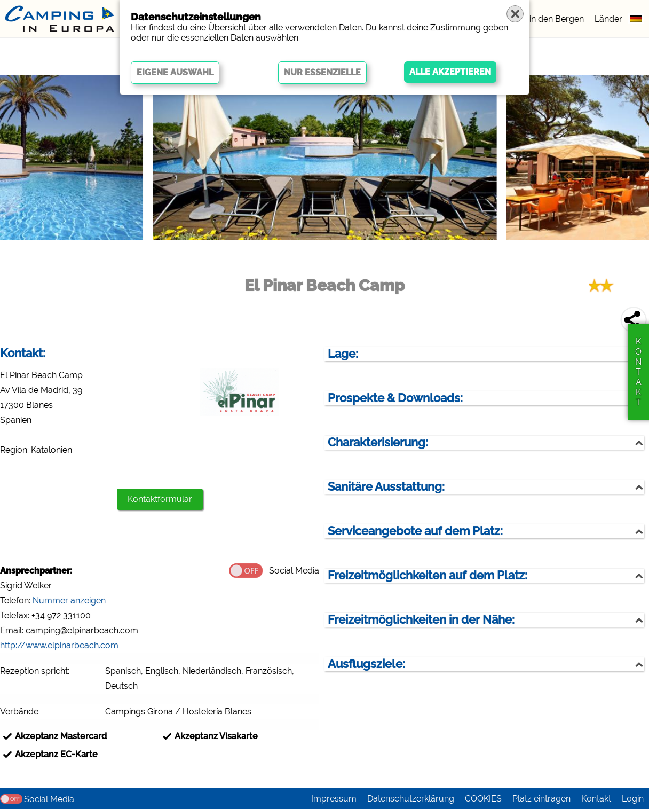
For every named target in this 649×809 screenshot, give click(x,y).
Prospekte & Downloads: (395, 398)
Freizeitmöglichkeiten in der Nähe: (421, 619)
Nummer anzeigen (69, 600)
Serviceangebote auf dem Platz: (415, 531)
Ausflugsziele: (366, 664)
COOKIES (483, 799)
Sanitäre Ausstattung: (386, 486)
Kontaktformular (160, 499)
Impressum (334, 799)
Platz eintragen (541, 799)
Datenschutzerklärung (410, 799)
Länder (608, 19)
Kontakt (596, 799)
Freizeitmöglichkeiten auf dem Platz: (427, 575)
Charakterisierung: (378, 442)
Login (633, 799)
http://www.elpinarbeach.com (59, 645)
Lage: (343, 353)
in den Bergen (556, 19)
